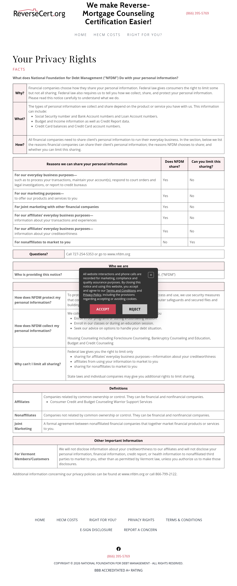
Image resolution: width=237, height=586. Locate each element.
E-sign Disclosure (96, 530)
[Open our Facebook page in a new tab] (118, 548)
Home (81, 34)
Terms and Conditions (121, 290)
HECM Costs (107, 34)
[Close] (151, 275)
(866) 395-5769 (197, 13)
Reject (135, 309)
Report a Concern (140, 530)
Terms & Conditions (184, 520)
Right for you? (144, 34)
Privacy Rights (141, 520)
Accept (102, 309)
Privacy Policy (92, 295)
